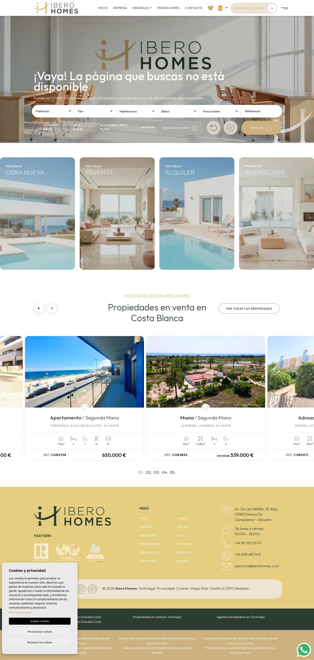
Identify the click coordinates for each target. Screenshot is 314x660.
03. (157, 472)
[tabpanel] (94, 398)
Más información (20, 612)
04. (165, 472)
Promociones (168, 8)
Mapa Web (199, 588)
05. (173, 472)
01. (141, 472)
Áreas (182, 527)
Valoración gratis (255, 8)
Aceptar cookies (39, 620)
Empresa (120, 8)
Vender (182, 561)
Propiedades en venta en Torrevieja (157, 617)
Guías (182, 518)
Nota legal (147, 588)
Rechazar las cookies (39, 642)
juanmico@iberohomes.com (257, 566)
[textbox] (54, 111)
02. (149, 472)
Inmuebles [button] (141, 8)
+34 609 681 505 (248, 554)
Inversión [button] (185, 544)
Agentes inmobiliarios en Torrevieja (241, 617)
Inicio (103, 8)
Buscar (261, 128)
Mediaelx (241, 588)
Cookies (182, 588)
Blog (181, 535)
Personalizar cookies (39, 631)
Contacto (193, 8)
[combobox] (53, 111)
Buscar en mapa (180, 128)
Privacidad (165, 588)
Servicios (185, 552)
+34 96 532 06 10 (248, 543)
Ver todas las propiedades (249, 308)
